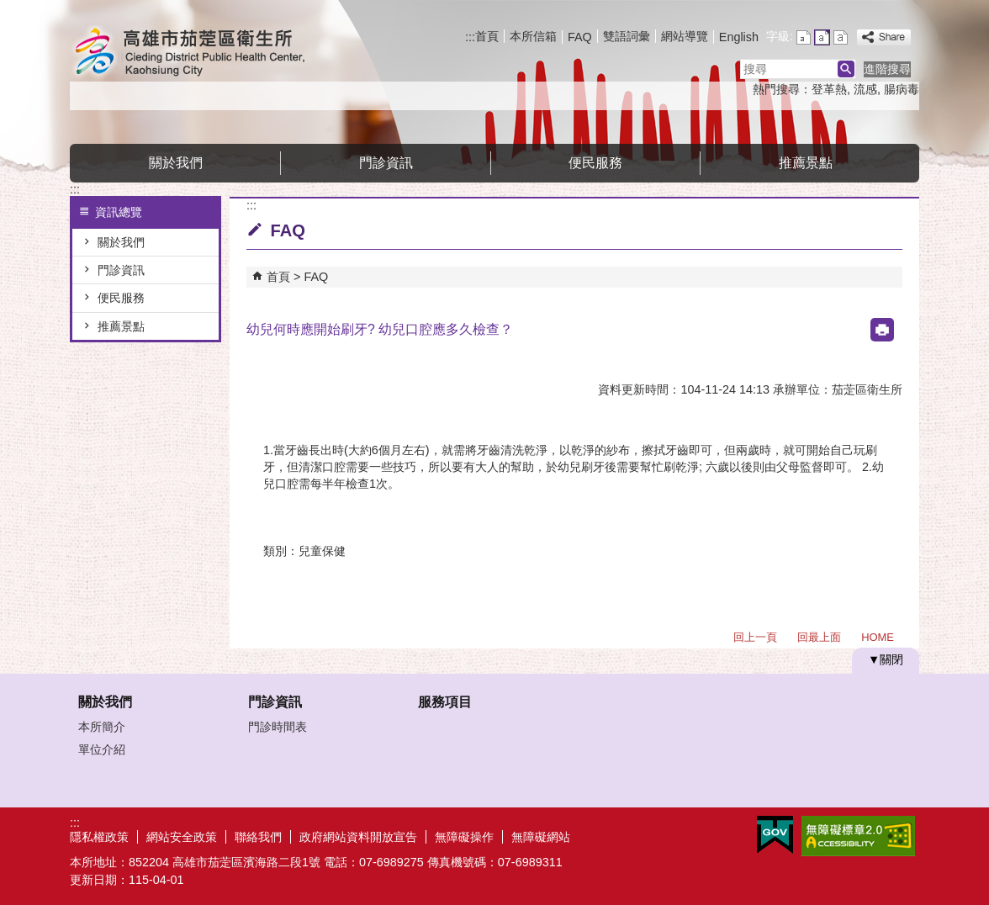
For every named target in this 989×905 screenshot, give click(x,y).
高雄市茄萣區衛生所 (212, 53)
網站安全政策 (181, 837)
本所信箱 (533, 36)
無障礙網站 (540, 837)
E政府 (775, 835)
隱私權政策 (99, 837)
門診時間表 (277, 726)
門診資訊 (386, 163)
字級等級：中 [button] (822, 37)
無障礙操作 (464, 837)
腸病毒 (901, 89)
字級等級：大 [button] (840, 37)
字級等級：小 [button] (803, 37)
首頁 (487, 36)
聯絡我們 (258, 837)
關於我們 (176, 163)
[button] (846, 69)
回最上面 (819, 637)
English (739, 37)
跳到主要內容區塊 (8, 8)
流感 (865, 89)
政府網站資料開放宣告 (358, 837)
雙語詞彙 (626, 36)
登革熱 (829, 89)
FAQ (580, 37)
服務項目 (445, 702)
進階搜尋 (887, 69)
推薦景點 (806, 163)
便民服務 (595, 163)
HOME (877, 637)
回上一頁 (755, 637)
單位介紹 (101, 749)
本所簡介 (101, 726)
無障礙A (858, 836)
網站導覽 (684, 36)
